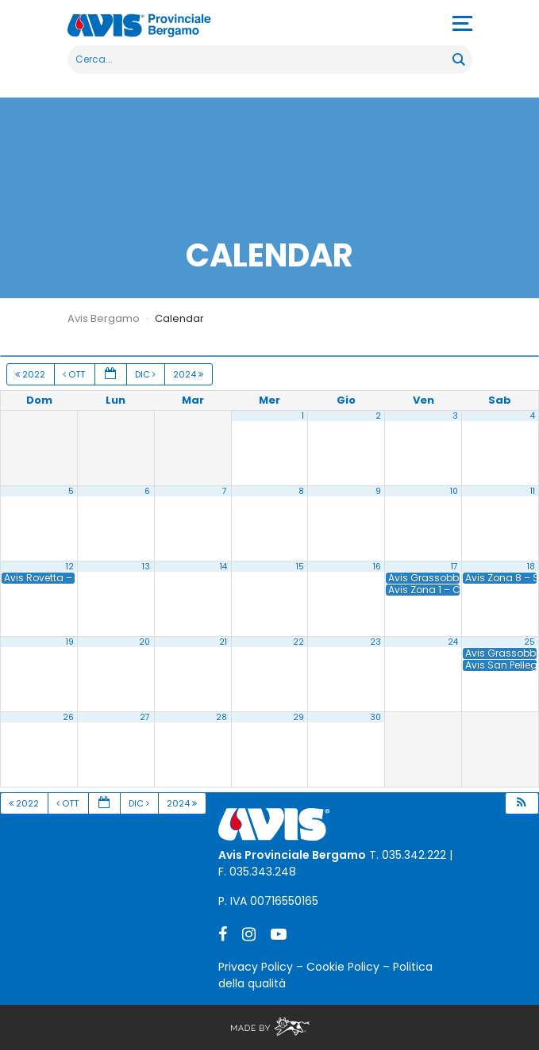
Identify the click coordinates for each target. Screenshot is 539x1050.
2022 (31, 374)
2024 (189, 374)
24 (453, 642)
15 (300, 567)
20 (144, 642)
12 (70, 567)
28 (221, 717)
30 (375, 717)
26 (68, 717)
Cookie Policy (342, 967)
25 (529, 642)
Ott (75, 374)
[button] (521, 803)
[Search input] (260, 59)
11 (532, 491)
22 (298, 642)
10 (454, 491)
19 (70, 642)
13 (146, 567)
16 (377, 567)
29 (298, 717)
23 (375, 642)
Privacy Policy (255, 967)
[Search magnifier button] (458, 59)
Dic (146, 374)
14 (223, 567)
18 (531, 567)
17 (454, 567)
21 (223, 642)
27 (145, 717)
